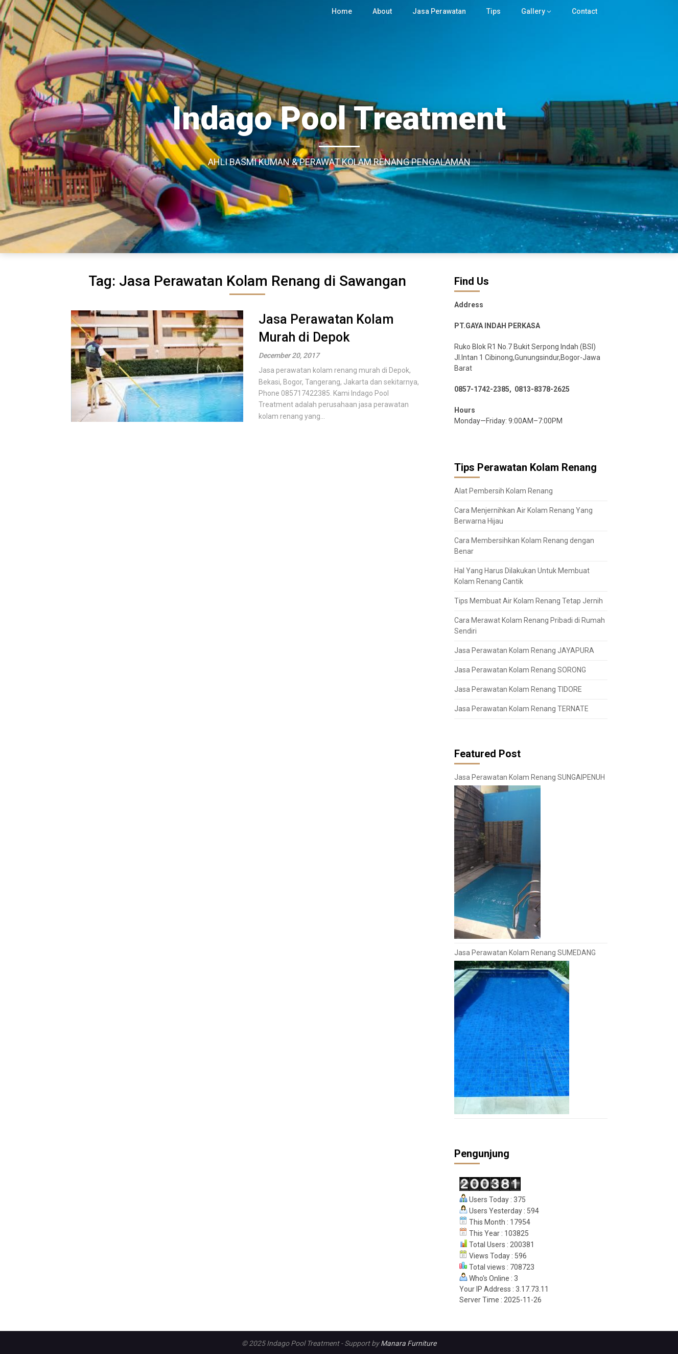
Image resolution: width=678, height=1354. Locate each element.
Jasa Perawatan (442, 11)
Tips (496, 11)
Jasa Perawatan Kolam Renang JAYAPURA (524, 650)
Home (345, 11)
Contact (584, 11)
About (385, 11)
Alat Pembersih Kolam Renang (503, 491)
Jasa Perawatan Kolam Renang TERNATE (521, 709)
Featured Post (487, 754)
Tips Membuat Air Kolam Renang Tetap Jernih (528, 601)
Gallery (534, 11)
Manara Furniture (408, 1343)
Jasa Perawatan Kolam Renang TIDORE (518, 689)
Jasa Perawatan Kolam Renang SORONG (520, 670)
